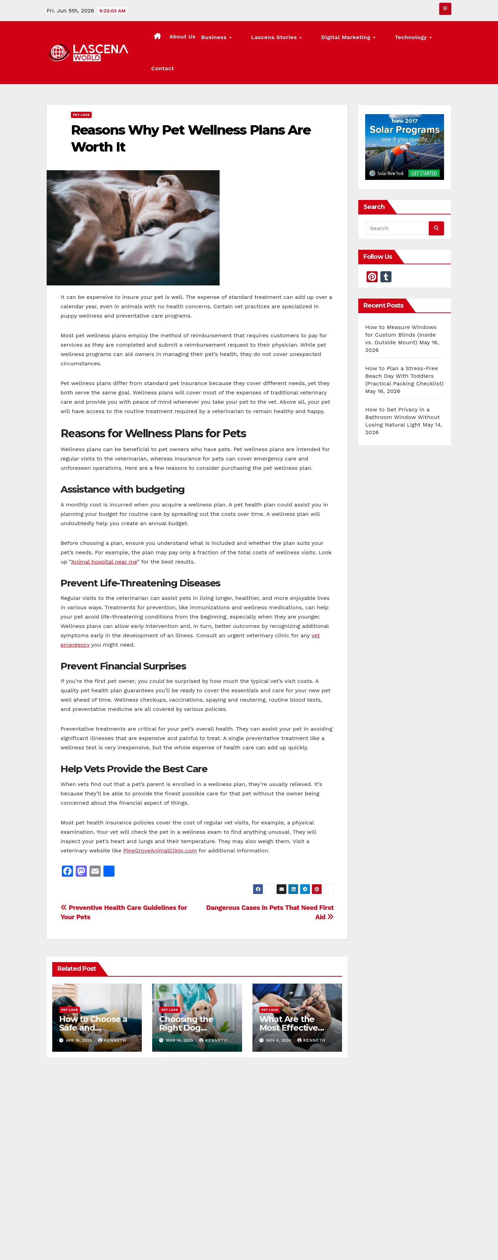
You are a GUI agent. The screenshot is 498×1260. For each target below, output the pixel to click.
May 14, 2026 (283, 1143)
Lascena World (205, 1210)
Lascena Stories (291, 39)
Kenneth (112, 1014)
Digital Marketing (349, 39)
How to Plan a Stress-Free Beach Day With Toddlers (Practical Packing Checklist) (404, 349)
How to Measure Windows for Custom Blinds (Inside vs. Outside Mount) (401, 308)
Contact (437, 39)
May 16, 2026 (81, 1143)
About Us (212, 39)
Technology (400, 39)
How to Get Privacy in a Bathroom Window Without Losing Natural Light (402, 391)
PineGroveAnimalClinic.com (160, 824)
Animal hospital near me (104, 535)
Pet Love (81, 88)
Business (244, 39)
